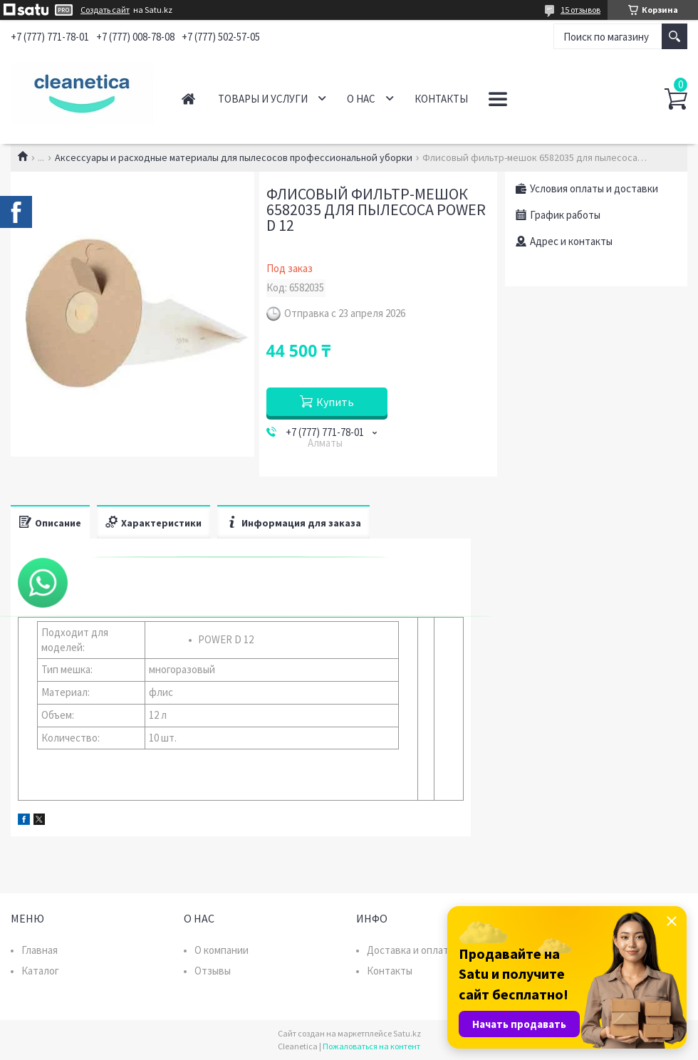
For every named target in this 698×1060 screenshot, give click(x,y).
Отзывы (212, 970)
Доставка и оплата (410, 950)
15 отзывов (580, 9)
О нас (361, 98)
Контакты (441, 98)
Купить (335, 402)
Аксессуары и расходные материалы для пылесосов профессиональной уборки (233, 157)
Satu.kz (407, 1033)
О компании (221, 950)
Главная (188, 98)
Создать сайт (105, 10)
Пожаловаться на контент (371, 1046)
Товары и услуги (263, 98)
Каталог (40, 970)
